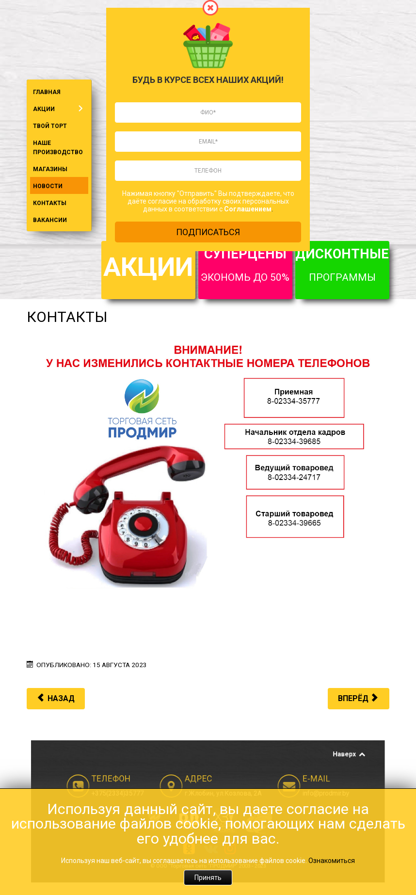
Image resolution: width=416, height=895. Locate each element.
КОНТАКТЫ (49, 203)
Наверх (301, 773)
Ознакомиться (331, 860)
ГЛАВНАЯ (47, 92)
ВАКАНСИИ (50, 220)
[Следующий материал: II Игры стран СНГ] (358, 698)
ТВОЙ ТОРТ (50, 126)
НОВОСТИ (48, 186)
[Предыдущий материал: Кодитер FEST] (56, 698)
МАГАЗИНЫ (50, 169)
